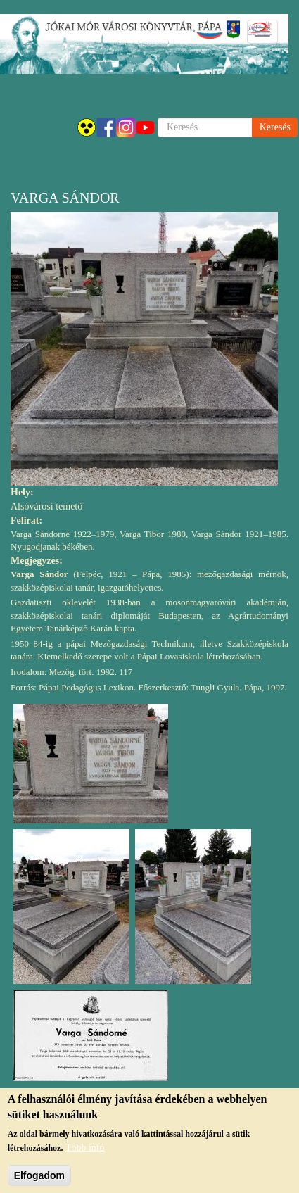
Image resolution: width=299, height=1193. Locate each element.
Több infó (85, 1155)
